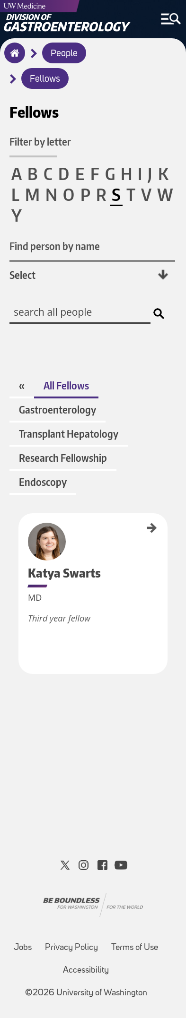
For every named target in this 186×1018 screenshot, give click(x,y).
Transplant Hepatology (68, 433)
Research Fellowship (63, 457)
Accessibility (86, 970)
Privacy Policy (71, 947)
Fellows (45, 79)
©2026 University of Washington (86, 993)
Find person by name (54, 246)
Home (12, 59)
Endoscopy (43, 481)
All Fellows (66, 385)
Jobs (23, 947)
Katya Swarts (21, 527)
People (64, 54)
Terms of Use (134, 947)
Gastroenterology (57, 409)
